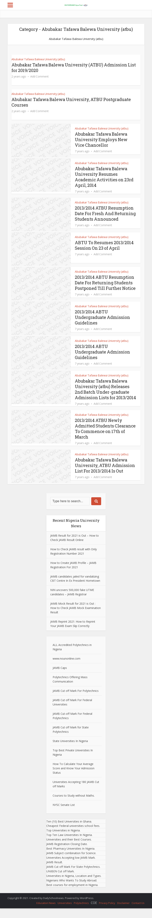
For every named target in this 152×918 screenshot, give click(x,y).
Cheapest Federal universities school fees (72, 835)
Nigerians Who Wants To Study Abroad (71, 890)
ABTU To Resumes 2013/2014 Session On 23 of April (104, 250)
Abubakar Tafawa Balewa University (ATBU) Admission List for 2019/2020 (70, 67)
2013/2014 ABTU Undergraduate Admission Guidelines (103, 327)
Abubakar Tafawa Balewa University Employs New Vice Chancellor (101, 139)
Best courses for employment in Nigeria (72, 894)
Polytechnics (81, 912)
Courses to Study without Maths (73, 805)
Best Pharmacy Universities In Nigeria (70, 858)
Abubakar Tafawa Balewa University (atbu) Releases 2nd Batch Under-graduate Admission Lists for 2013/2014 (105, 399)
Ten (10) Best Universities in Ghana (68, 831)
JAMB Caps (60, 677)
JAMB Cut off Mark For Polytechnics (76, 700)
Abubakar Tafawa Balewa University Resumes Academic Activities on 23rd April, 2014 (104, 177)
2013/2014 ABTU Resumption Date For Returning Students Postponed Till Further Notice (105, 290)
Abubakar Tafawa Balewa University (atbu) (38, 59)
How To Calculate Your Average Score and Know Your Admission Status (73, 777)
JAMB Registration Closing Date (66, 854)
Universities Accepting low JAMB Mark (70, 867)
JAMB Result (54, 872)
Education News (46, 912)
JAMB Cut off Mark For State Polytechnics (73, 876)
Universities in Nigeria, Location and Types (73, 885)
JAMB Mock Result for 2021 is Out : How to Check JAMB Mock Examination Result (75, 617)
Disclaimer (123, 912)
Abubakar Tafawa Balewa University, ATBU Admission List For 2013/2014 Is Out (105, 474)
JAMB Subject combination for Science (71, 863)
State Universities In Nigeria (70, 750)
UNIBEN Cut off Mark (60, 881)
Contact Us (138, 912)
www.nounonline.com (66, 668)
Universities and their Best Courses (68, 849)
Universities (65, 912)
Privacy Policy (107, 912)
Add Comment (39, 76)
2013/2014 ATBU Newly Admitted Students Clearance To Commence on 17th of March (105, 438)
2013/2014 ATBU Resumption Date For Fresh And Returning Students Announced (104, 216)
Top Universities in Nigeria (63, 840)
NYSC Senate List (64, 814)
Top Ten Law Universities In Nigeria (69, 844)
